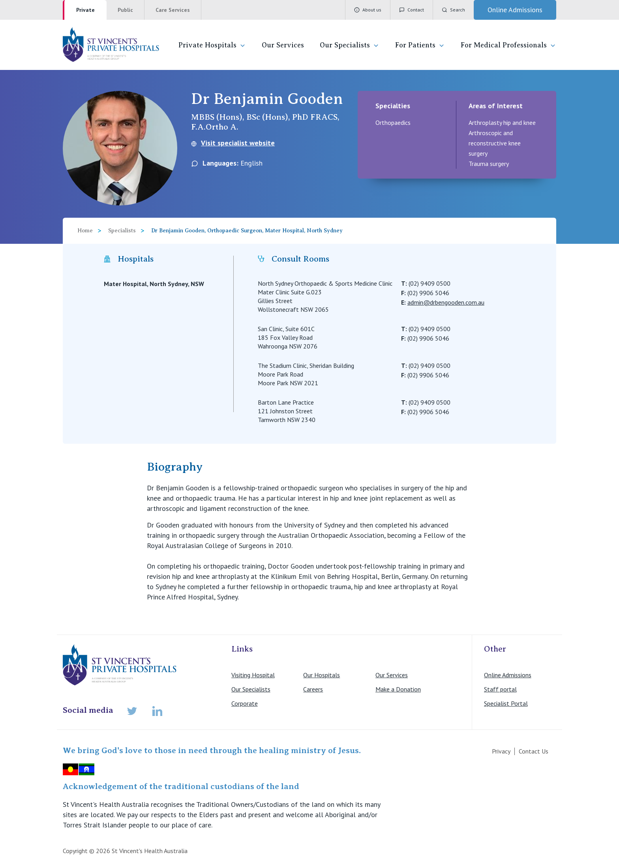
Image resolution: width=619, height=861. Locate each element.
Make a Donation (398, 689)
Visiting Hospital (253, 675)
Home (85, 231)
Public (125, 9)
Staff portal (500, 689)
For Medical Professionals (508, 45)
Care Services (173, 9)
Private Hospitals (212, 45)
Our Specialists (349, 45)
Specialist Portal (506, 703)
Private (85, 9)
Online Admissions (507, 675)
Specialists (122, 231)
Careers (313, 689)
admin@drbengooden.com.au (445, 302)
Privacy (501, 751)
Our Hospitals (321, 675)
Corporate (244, 703)
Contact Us (533, 751)
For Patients (420, 45)
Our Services (283, 45)
